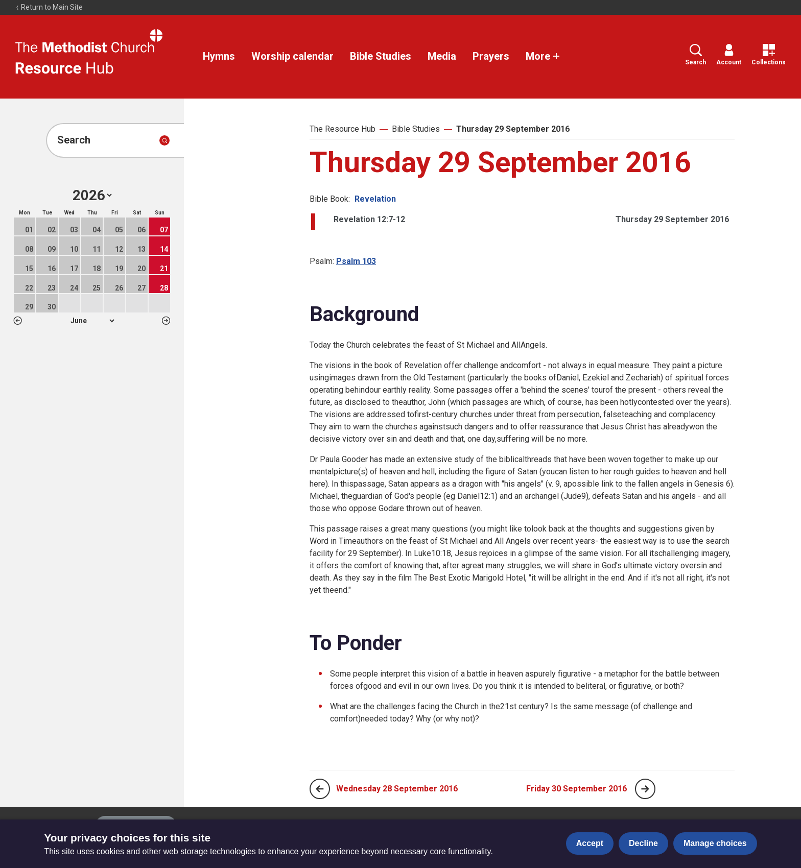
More (543, 56)
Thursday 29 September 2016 (513, 129)
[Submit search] (164, 140)
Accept (589, 843)
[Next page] (645, 789)
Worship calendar (292, 56)
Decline (643, 843)
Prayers (491, 56)
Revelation (375, 199)
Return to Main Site (49, 7)
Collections (768, 55)
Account (728, 55)
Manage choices (715, 843)
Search (695, 55)
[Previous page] (320, 789)
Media (442, 56)
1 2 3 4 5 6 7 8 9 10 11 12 (92, 320)
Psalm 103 (356, 261)
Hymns (219, 56)
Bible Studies (380, 56)
